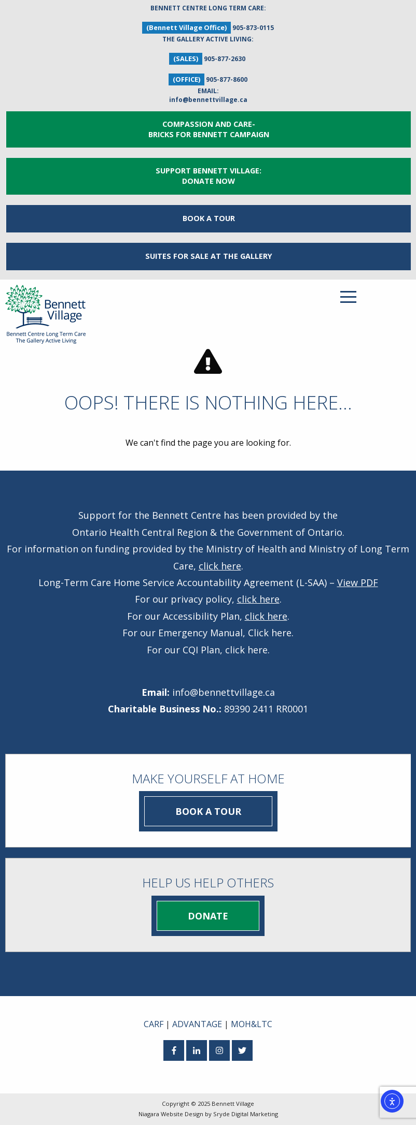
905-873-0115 (253, 27)
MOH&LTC (251, 1024)
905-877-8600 (226, 79)
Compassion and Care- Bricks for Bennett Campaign (208, 129)
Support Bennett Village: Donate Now (208, 176)
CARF (153, 1024)
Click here (270, 632)
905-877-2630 (224, 58)
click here (220, 566)
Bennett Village (233, 1103)
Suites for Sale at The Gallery (208, 256)
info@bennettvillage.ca (208, 99)
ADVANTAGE (197, 1024)
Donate (208, 916)
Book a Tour (209, 218)
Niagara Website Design (170, 1114)
